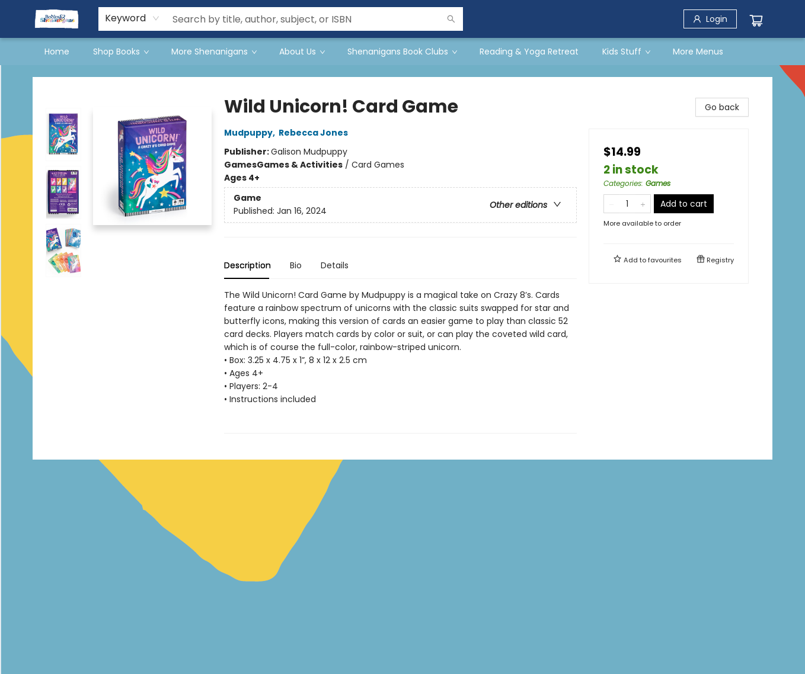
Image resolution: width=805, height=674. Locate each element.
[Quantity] (627, 203)
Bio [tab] (296, 265)
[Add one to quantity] (642, 203)
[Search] (451, 19)
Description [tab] (247, 265)
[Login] (710, 18)
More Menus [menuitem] (698, 51)
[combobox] (132, 18)
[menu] (402, 51)
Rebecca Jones (315, 133)
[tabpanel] (400, 361)
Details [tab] (335, 265)
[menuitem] (57, 51)
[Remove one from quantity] (611, 203)
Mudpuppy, (251, 133)
